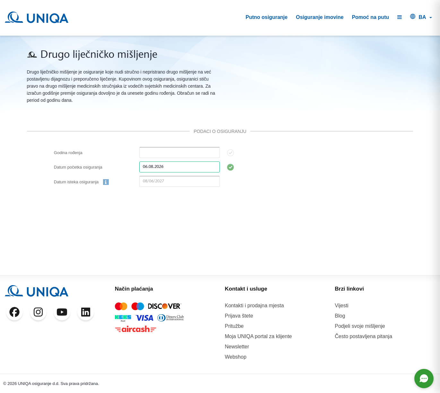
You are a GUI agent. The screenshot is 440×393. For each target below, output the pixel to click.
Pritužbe (234, 326)
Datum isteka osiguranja (81, 182)
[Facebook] (14, 313)
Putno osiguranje (267, 17)
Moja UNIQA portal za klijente (258, 336)
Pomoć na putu (370, 17)
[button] (399, 17)
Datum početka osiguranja (78, 167)
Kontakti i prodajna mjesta (254, 305)
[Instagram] (38, 313)
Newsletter (237, 346)
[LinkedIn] (85, 313)
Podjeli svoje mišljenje (360, 326)
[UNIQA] (36, 17)
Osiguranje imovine (319, 17)
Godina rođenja (68, 152)
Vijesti (341, 305)
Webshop (235, 357)
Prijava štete (239, 316)
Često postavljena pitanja (363, 336)
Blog (340, 316)
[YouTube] (62, 313)
